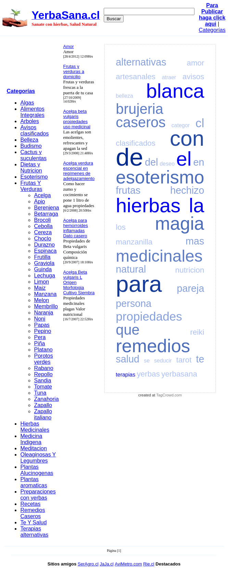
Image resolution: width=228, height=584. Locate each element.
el (184, 159)
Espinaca (45, 251)
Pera (40, 337)
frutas (128, 190)
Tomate (43, 387)
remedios (153, 346)
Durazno (44, 245)
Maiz (40, 288)
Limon (41, 282)
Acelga (42, 195)
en (198, 162)
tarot (184, 360)
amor (195, 63)
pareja (190, 288)
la (196, 205)
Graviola (44, 263)
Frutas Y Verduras (31, 186)
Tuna (40, 393)
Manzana (45, 294)
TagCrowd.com (169, 395)
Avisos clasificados (34, 130)
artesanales (135, 76)
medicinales (159, 256)
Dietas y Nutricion (31, 168)
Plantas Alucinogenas (36, 470)
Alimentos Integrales (32, 112)
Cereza (43, 232)
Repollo (43, 374)
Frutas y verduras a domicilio (73, 71)
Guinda (43, 269)
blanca (175, 91)
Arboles (29, 121)
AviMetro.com (128, 564)
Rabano (43, 368)
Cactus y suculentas (33, 155)
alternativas (141, 62)
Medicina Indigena (31, 439)
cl (199, 123)
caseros (141, 122)
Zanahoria (46, 399)
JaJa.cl (106, 564)
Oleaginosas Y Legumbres (38, 458)
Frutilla (42, 257)
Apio (39, 201)
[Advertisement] (33, 63)
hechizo (187, 190)
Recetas (30, 504)
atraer (169, 77)
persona (133, 303)
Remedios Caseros (32, 513)
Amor (68, 46)
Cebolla (43, 226)
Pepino (42, 331)
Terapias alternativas (34, 532)
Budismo (30, 146)
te (200, 359)
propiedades (149, 316)
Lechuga (44, 275)
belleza (124, 96)
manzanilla (134, 242)
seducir (163, 360)
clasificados (135, 143)
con (187, 138)
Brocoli (42, 220)
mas (195, 241)
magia (179, 223)
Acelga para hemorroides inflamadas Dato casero (75, 228)
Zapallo (43, 405)
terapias (125, 375)
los (121, 227)
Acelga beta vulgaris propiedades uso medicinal (76, 119)
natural (131, 269)
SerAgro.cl (88, 564)
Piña (39, 343)
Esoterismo (34, 177)
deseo (167, 164)
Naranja (43, 312)
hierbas (148, 205)
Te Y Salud (33, 522)
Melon (41, 300)
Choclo (42, 238)
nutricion (189, 270)
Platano (43, 350)
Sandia (42, 380)
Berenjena (46, 208)
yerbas (148, 374)
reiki (197, 332)
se (147, 360)
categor (181, 125)
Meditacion (33, 448)
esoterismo (160, 177)
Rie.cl (148, 564)
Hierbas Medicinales (34, 427)
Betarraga (46, 214)
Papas (41, 325)
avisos (193, 76)
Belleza (29, 140)
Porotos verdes (43, 359)
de (129, 157)
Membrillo (46, 306)
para (139, 284)
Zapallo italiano (43, 414)
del (151, 162)
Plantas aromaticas (33, 482)
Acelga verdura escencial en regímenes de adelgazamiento (78, 170)
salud (127, 359)
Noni (39, 319)
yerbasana (179, 374)
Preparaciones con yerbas (37, 495)
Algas (27, 103)
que (127, 330)
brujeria (139, 109)
